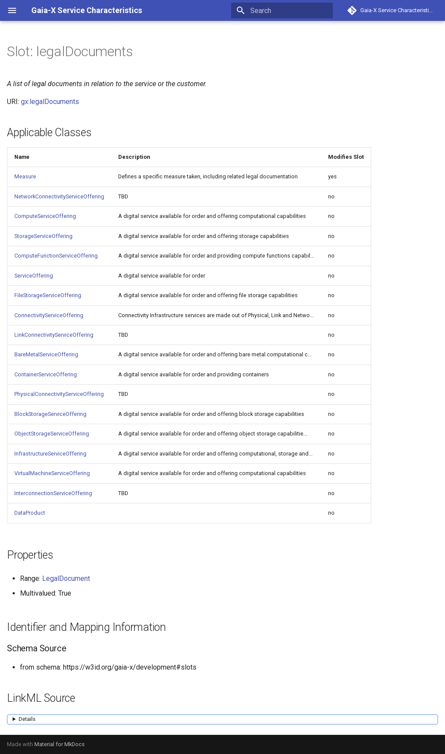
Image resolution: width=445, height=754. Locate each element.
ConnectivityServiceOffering (48, 315)
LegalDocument (66, 578)
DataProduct (29, 512)
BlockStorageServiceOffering (50, 414)
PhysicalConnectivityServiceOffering (59, 394)
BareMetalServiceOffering (46, 354)
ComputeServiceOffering (45, 216)
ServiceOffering (33, 275)
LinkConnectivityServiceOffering (53, 335)
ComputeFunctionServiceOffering (56, 255)
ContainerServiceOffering (45, 374)
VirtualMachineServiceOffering (52, 473)
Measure (25, 176)
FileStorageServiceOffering (47, 295)
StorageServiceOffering (43, 236)
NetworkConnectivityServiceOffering (59, 196)
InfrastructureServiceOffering (50, 453)
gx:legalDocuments (50, 101)
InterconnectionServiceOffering (53, 493)
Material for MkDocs (59, 744)
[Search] (282, 10)
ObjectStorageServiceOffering (51, 433)
